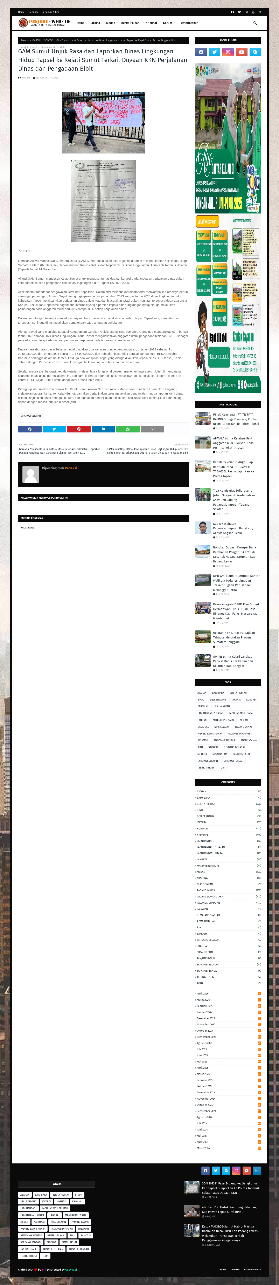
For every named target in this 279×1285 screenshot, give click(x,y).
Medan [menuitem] (110, 23)
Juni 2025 (229, 1055)
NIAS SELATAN (222, 726)
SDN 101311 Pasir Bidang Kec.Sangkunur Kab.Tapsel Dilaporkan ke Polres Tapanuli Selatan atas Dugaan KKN (231, 1188)
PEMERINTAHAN (248, 740)
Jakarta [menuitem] (95, 23)
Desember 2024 (229, 1092)
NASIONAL (203, 726)
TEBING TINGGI (205, 767)
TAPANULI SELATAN (43, 40)
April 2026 (229, 993)
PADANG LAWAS (243, 726)
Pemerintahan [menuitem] (189, 23)
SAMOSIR (213, 747)
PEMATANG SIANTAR (224, 740)
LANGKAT (202, 720)
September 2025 (229, 1036)
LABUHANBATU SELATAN (210, 713)
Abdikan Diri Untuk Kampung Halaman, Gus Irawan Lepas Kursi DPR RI (229, 1209)
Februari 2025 (229, 1080)
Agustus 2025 (229, 1043)
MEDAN (244, 720)
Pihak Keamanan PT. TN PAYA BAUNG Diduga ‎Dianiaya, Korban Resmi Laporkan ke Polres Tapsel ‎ (236, 419)
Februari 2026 (229, 1005)
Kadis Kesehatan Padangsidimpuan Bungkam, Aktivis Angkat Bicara (233, 528)
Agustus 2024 (229, 1117)
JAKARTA (236, 699)
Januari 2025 (229, 1086)
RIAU (200, 747)
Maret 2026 (229, 999)
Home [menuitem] (80, 23)
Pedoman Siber (50, 12)
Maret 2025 (229, 1073)
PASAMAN (202, 740)
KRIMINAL (202, 706)
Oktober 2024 (229, 1104)
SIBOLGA (202, 754)
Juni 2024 (229, 1129)
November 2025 (229, 1024)
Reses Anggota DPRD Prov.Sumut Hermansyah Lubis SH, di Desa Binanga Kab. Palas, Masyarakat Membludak (236, 611)
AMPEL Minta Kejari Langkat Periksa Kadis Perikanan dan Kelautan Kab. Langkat (233, 661)
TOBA (222, 767)
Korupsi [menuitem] (168, 23)
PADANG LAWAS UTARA (209, 733)
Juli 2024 (229, 1123)
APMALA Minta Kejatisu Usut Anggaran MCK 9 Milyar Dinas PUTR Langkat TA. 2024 (233, 443)
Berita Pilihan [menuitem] (130, 23)
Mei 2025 (229, 1061)
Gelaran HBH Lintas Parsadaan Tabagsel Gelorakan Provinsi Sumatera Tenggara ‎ (234, 637)
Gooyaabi (71, 1269)
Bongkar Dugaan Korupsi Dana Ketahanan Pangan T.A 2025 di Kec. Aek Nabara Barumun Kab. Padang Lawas (234, 554)
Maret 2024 (229, 1148)
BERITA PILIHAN (238, 692)
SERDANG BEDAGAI (234, 747)
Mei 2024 (229, 1135)
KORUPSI (251, 699)
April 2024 (229, 1141)
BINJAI (200, 699)
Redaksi (33, 12)
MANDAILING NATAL (223, 720)
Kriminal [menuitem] (151, 23)
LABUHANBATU (222, 706)
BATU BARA (218, 692)
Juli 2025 (229, 1049)
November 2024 (229, 1098)
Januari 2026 (229, 1012)
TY (43, 1269)
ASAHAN (202, 692)
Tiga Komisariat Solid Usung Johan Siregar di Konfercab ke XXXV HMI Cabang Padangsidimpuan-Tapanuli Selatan (234, 500)
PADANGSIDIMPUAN (239, 733)
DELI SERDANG (218, 699)
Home (21, 12)
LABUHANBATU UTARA (241, 713)
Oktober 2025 (229, 1030)
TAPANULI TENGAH (233, 760)
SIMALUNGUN (220, 754)
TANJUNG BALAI (241, 754)
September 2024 (229, 1111)
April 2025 (229, 1067)
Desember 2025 (229, 1018)
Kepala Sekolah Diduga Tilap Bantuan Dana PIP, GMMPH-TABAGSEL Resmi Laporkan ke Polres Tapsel (233, 469)
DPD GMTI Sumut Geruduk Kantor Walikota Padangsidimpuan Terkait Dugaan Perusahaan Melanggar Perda (236, 583)
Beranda (26, 40)
